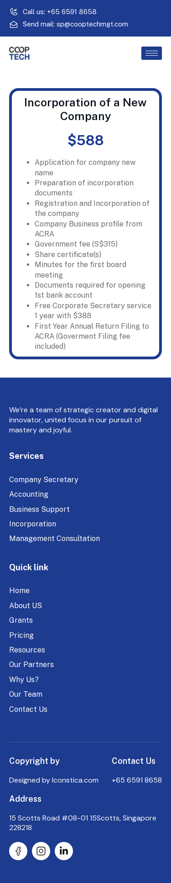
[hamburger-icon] (151, 53)
